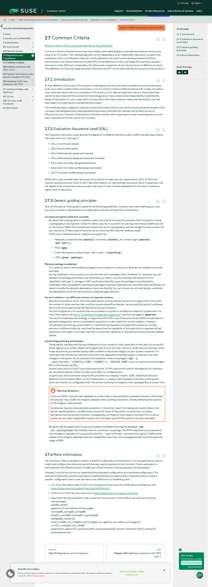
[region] (90, 573)
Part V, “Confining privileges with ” (97, 314)
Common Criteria (127, 20)
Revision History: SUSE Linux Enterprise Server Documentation (78, 45)
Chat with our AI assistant (191, 563)
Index (12, 20)
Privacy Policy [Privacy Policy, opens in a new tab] (39, 576)
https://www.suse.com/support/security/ (116, 493)
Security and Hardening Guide (74, 20)
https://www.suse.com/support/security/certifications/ (80, 488)
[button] (10, 573)
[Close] (164, 570)
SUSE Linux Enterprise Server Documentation (38, 20)
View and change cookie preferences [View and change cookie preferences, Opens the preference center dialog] (132, 573)
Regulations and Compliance (103, 20)
